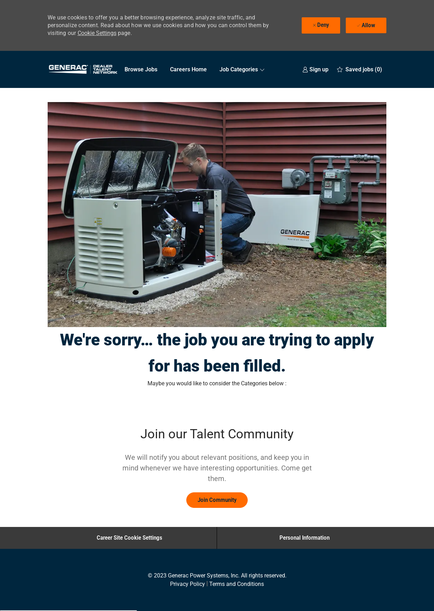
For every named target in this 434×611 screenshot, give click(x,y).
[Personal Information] (304, 538)
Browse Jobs (141, 69)
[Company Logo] (83, 69)
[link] (315, 69)
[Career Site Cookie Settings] (129, 538)
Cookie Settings (97, 33)
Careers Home (188, 69)
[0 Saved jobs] (359, 69)
